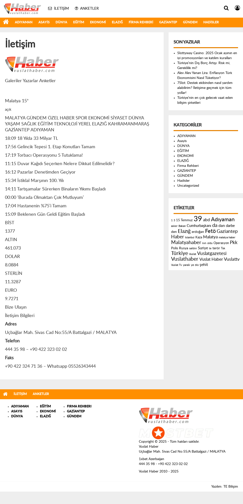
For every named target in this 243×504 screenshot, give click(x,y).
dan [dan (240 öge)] (221, 226)
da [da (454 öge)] (214, 225)
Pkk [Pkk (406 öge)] (234, 242)
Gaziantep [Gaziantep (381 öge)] (227, 231)
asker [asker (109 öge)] (174, 226)
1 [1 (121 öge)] (172, 220)
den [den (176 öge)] (174, 232)
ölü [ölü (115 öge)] (197, 265)
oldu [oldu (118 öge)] (210, 243)
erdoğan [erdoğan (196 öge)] (198, 232)
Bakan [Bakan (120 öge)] (182, 226)
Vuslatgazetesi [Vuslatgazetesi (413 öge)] (212, 253)
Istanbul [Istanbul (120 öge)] (189, 237)
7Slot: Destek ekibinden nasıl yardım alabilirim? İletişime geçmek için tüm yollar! (205, 88)
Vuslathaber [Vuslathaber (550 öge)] (184, 259)
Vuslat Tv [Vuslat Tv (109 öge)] (176, 265)
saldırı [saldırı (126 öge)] (193, 248)
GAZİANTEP (168, 22)
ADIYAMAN (23, 22)
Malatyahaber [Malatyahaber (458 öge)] (186, 242)
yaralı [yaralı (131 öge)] (186, 264)
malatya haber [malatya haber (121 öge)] (227, 237)
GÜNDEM (190, 22)
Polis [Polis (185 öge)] (174, 248)
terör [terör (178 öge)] (216, 248)
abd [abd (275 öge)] (206, 220)
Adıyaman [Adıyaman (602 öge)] (223, 219)
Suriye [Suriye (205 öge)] (203, 248)
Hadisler (211, 22)
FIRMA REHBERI (79, 406)
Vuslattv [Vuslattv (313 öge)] (232, 259)
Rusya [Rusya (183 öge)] (183, 248)
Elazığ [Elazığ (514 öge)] (184, 231)
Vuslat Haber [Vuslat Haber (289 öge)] (211, 259)
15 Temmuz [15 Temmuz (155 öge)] (184, 220)
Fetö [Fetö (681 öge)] (210, 231)
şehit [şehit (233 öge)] (204, 265)
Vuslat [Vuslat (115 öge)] (192, 254)
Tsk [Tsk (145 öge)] (223, 248)
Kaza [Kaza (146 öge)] (198, 237)
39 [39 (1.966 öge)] (198, 219)
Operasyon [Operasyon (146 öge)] (221, 243)
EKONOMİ (98, 22)
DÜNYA (61, 22)
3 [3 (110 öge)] (174, 220)
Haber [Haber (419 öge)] (177, 236)
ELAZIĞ (117, 22)
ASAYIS (16, 411)
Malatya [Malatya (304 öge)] (210, 237)
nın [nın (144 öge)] (204, 243)
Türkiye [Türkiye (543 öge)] (179, 253)
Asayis (44, 22)
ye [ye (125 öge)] (192, 265)
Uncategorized (188, 185)
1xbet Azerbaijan (151, 459)
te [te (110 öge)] (210, 248)
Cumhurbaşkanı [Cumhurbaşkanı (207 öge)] (199, 226)
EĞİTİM (78, 22)
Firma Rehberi (141, 22)
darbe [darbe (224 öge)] (230, 226)
